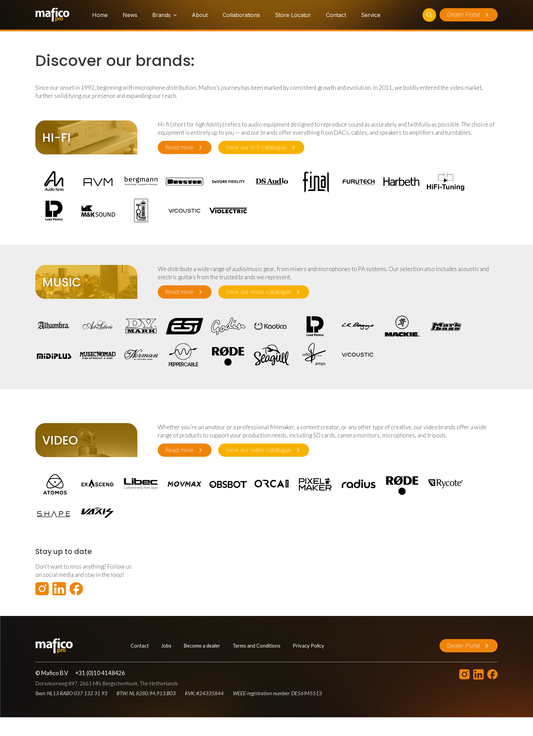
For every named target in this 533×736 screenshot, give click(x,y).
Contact (336, 15)
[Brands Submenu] (174, 15)
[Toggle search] (429, 15)
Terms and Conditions (256, 645)
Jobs (166, 645)
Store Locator (293, 15)
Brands (161, 15)
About (200, 15)
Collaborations (241, 15)
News (130, 15)
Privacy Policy (308, 645)
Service (370, 15)
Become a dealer (202, 645)
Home (100, 15)
